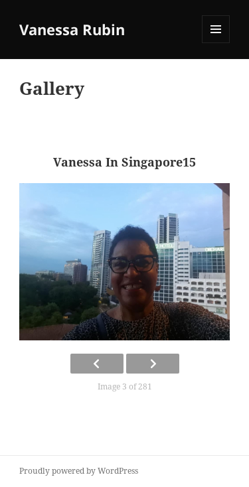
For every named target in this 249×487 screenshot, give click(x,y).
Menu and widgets (216, 42)
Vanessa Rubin (72, 29)
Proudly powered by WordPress (78, 470)
